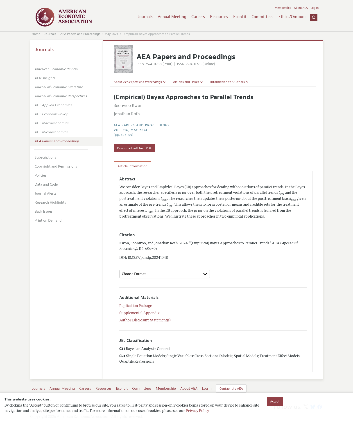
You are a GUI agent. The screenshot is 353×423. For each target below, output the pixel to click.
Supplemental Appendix (139, 313)
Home (36, 34)
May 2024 (111, 34)
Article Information (132, 166)
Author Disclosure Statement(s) (145, 320)
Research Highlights (50, 202)
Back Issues (43, 211)
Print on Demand (48, 220)
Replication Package (135, 306)
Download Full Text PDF (134, 148)
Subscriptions (45, 157)
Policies (40, 175)
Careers (198, 16)
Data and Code (46, 184)
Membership (283, 8)
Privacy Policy (197, 411)
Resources (219, 16)
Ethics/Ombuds (292, 16)
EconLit (240, 16)
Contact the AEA (231, 389)
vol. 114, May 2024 (131, 130)
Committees (262, 16)
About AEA (301, 8)
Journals (145, 16)
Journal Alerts (45, 193)
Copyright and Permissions (56, 166)
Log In (315, 8)
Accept (275, 401)
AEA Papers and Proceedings (80, 34)
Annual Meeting (172, 16)
